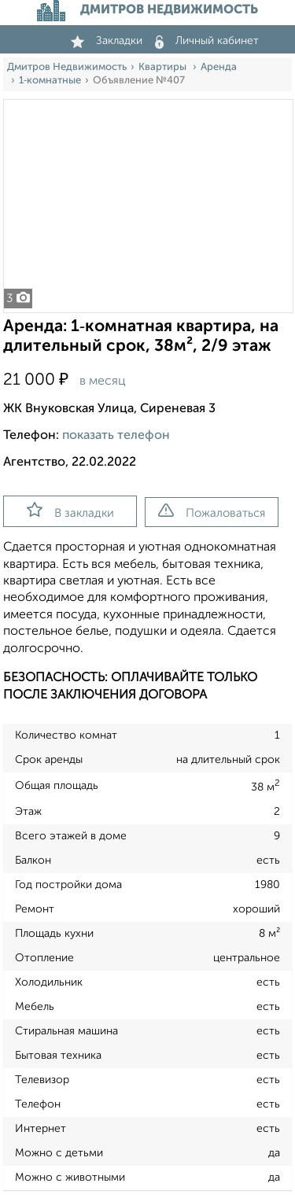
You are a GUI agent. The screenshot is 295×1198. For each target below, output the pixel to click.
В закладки (70, 510)
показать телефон (116, 435)
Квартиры (163, 67)
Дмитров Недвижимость (67, 67)
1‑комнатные (50, 81)
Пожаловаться (211, 511)
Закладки (106, 40)
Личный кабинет (207, 40)
